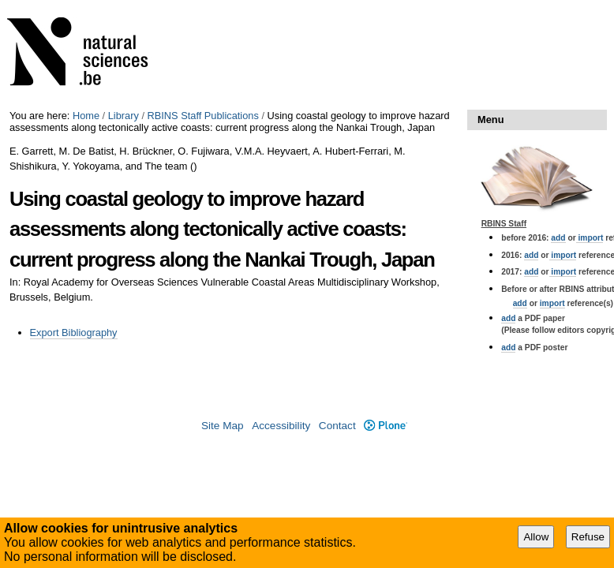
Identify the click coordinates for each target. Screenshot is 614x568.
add (558, 238)
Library (123, 115)
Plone (385, 426)
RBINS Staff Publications (203, 115)
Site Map (222, 426)
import (590, 238)
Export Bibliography (74, 332)
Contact (337, 426)
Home (86, 115)
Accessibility (281, 426)
